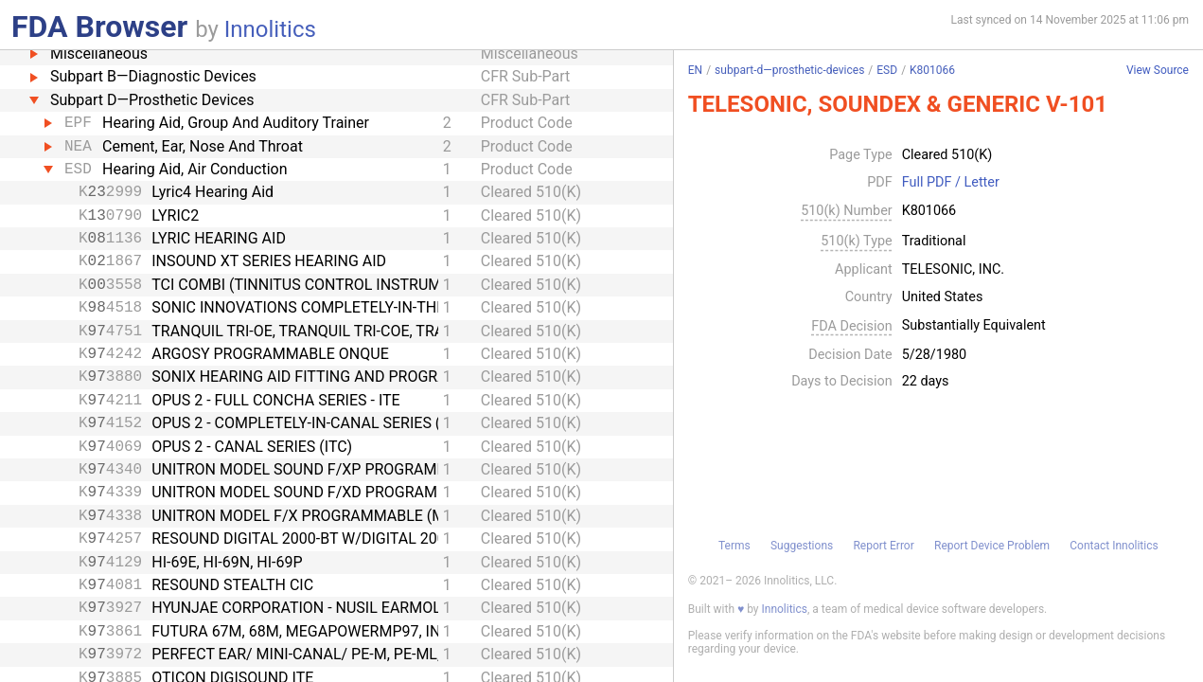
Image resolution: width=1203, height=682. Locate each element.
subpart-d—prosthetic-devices (789, 70)
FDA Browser (99, 27)
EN (695, 70)
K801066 (932, 70)
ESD (886, 70)
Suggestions (801, 545)
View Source (1157, 70)
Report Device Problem (992, 545)
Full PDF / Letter (951, 182)
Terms (734, 545)
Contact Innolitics (1114, 545)
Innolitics (270, 29)
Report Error (883, 545)
